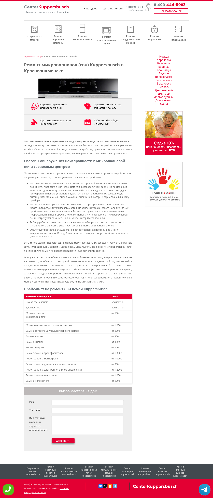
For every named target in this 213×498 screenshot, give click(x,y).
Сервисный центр (33, 56)
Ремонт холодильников (82, 38)
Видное (164, 73)
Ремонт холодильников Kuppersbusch (69, 471)
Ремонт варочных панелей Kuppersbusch (51, 471)
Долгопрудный (164, 97)
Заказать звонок (171, 12)
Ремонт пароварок (154, 38)
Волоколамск (163, 77)
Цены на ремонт (113, 10)
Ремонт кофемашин (178, 38)
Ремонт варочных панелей (58, 39)
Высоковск (164, 83)
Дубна (164, 104)
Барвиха (163, 67)
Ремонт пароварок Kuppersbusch (128, 471)
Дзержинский (164, 90)
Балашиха (163, 63)
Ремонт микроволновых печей (106, 40)
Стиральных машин (34, 38)
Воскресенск (164, 80)
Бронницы (164, 70)
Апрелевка (164, 60)
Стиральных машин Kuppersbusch (33, 471)
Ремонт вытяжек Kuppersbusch (163, 471)
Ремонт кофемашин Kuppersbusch (145, 471)
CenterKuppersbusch (155, 487)
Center (46, 9)
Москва (164, 56)
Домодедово (164, 100)
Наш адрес (90, 10)
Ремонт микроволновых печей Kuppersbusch (88, 471)
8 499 (170, 6)
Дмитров (164, 93)
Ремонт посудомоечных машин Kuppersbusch (109, 471)
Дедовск (164, 87)
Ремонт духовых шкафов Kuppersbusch (180, 471)
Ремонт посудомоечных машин (130, 39)
